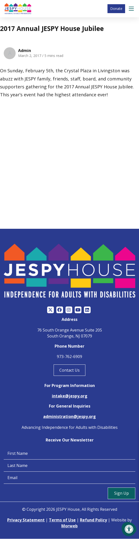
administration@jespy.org (69, 416)
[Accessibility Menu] (129, 529)
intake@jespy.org (69, 396)
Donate (116, 8)
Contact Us (69, 370)
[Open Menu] (132, 8)
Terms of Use (62, 520)
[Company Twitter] (50, 310)
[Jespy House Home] (18, 8)
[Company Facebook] (59, 310)
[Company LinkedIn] (87, 310)
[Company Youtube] (78, 310)
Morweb (69, 526)
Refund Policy (93, 520)
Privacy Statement (26, 520)
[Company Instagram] (69, 310)
